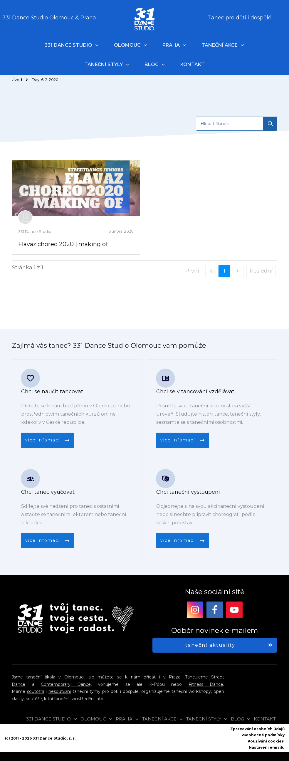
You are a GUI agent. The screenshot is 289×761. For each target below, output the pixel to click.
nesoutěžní (59, 691)
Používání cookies (266, 741)
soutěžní (35, 691)
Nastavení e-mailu (267, 747)
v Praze (172, 677)
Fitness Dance (206, 684)
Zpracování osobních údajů (257, 729)
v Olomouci (71, 677)
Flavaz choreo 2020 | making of (63, 244)
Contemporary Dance (66, 684)
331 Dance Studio (34, 231)
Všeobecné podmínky (263, 735)
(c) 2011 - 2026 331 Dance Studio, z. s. (40, 738)
